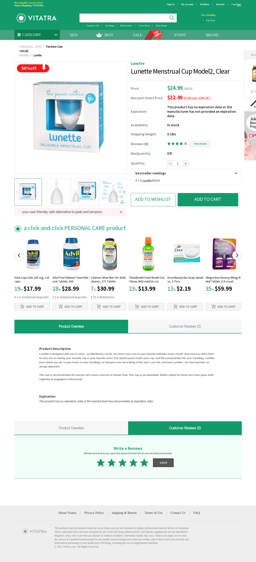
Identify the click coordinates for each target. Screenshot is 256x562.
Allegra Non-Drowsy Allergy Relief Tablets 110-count (223, 279)
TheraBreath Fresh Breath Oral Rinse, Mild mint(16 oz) (147, 279)
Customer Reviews (185, 326)
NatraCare (211, 20)
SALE (137, 35)
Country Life (92, 25)
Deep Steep (161, 25)
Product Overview (71, 326)
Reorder (220, 4)
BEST (109, 35)
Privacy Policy (94, 513)
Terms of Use (154, 513)
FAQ (196, 513)
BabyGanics (126, 25)
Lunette (37, 55)
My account (187, 4)
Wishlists (205, 4)
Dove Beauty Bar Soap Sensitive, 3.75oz (185, 279)
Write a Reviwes (200, 144)
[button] (17, 192)
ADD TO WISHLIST (153, 199)
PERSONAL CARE (31, 46)
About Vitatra (67, 513)
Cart (234, 4)
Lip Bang (109, 25)
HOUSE (24, 51)
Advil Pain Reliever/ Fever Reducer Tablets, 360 (70, 279)
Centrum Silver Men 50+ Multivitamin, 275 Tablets (108, 279)
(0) (146, 144)
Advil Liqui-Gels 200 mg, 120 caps (31, 279)
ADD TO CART (207, 199)
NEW (74, 35)
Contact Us (178, 513)
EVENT (180, 35)
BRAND (212, 35)
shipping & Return (124, 513)
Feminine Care (54, 46)
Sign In (171, 4)
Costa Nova (144, 25)
